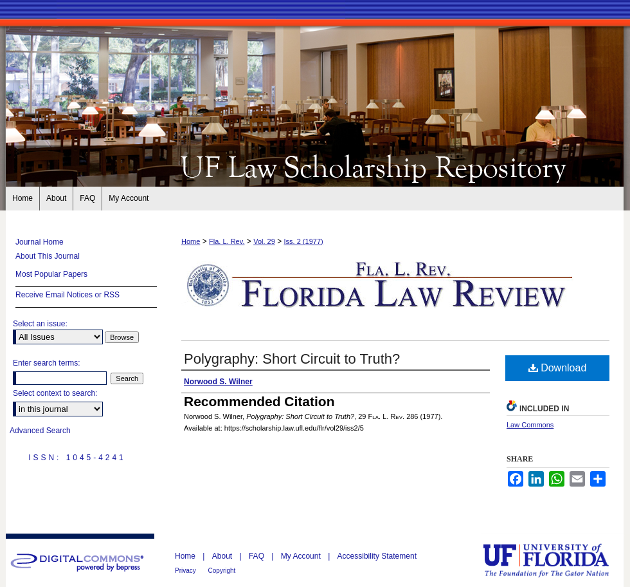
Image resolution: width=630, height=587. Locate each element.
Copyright (222, 570)
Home (190, 241)
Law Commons (530, 425)
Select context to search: (55, 393)
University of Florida (555, 560)
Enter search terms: (46, 363)
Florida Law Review (315, 166)
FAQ (257, 556)
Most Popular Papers (51, 274)
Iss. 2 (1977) (303, 241)
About (223, 556)
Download (557, 367)
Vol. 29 (264, 241)
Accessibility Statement (377, 556)
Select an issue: (40, 323)
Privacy (186, 570)
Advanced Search (40, 430)
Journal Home (39, 242)
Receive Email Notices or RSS (67, 294)
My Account (302, 556)
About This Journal (47, 256)
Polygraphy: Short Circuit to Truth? (292, 359)
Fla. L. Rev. (226, 241)
